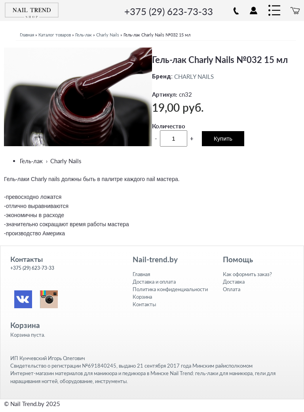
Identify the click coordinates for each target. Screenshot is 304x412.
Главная (27, 34)
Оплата (231, 289)
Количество (168, 126)
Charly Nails (107, 34)
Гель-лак (83, 34)
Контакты (144, 304)
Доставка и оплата (154, 281)
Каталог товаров (54, 34)
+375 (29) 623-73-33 (168, 11)
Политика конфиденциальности (170, 289)
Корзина (142, 297)
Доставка (234, 281)
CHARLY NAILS (194, 76)
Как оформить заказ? (247, 274)
